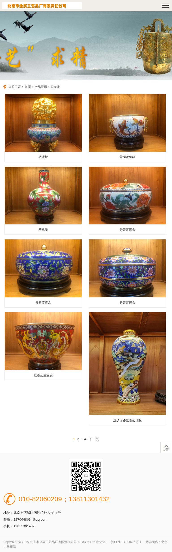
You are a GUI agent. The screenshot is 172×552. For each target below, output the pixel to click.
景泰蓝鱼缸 (127, 157)
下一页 (94, 439)
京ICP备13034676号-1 (126, 542)
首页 (28, 87)
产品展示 (40, 87)
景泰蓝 (55, 87)
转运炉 (43, 157)
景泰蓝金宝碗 (43, 375)
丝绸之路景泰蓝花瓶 (127, 420)
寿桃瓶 (43, 229)
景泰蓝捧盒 (127, 229)
